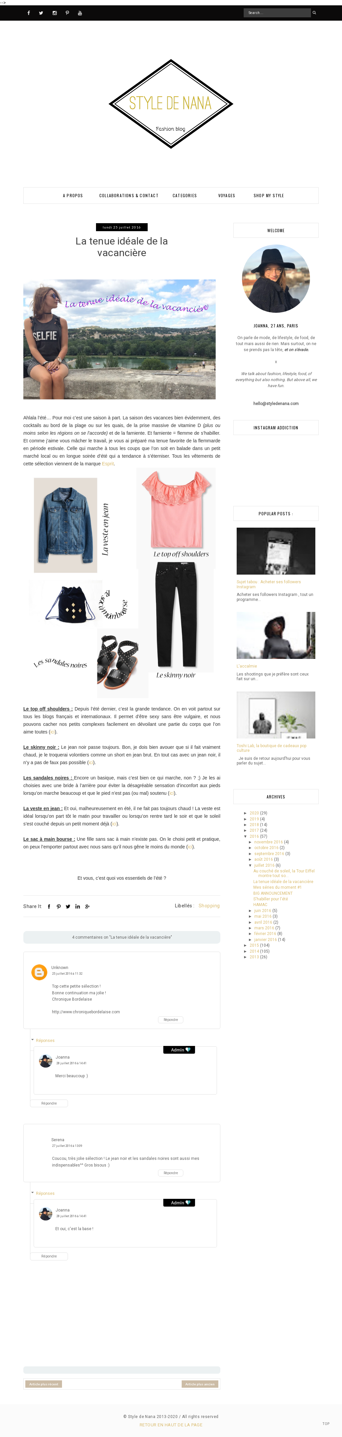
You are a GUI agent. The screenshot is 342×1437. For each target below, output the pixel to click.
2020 (255, 813)
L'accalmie (247, 666)
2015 (255, 945)
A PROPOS (73, 195)
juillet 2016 (265, 865)
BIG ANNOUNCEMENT (273, 893)
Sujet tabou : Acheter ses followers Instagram (269, 584)
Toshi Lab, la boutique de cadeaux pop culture (271, 748)
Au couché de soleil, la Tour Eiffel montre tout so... (284, 873)
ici (52, 731)
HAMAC (260, 904)
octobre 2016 (267, 847)
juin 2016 (263, 910)
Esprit (108, 463)
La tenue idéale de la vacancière (283, 881)
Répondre (171, 1020)
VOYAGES (226, 195)
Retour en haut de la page (171, 1424)
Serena (57, 1140)
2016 (255, 836)
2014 (255, 951)
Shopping (209, 905)
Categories (185, 195)
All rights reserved (200, 1416)
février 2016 (265, 933)
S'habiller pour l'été (270, 899)
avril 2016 (263, 922)
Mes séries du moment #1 (277, 887)
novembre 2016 (269, 842)
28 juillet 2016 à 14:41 (71, 1063)
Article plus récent (43, 1384)
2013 (255, 957)
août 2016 (264, 859)
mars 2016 (264, 928)
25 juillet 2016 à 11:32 (67, 973)
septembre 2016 (269, 853)
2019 (255, 819)
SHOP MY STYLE (269, 195)
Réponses (45, 1040)
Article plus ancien (200, 1384)
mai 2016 (263, 916)
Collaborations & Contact (129, 195)
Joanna (63, 1057)
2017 (255, 830)
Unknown (59, 967)
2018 (255, 824)
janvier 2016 (266, 939)
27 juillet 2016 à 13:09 (67, 1146)
